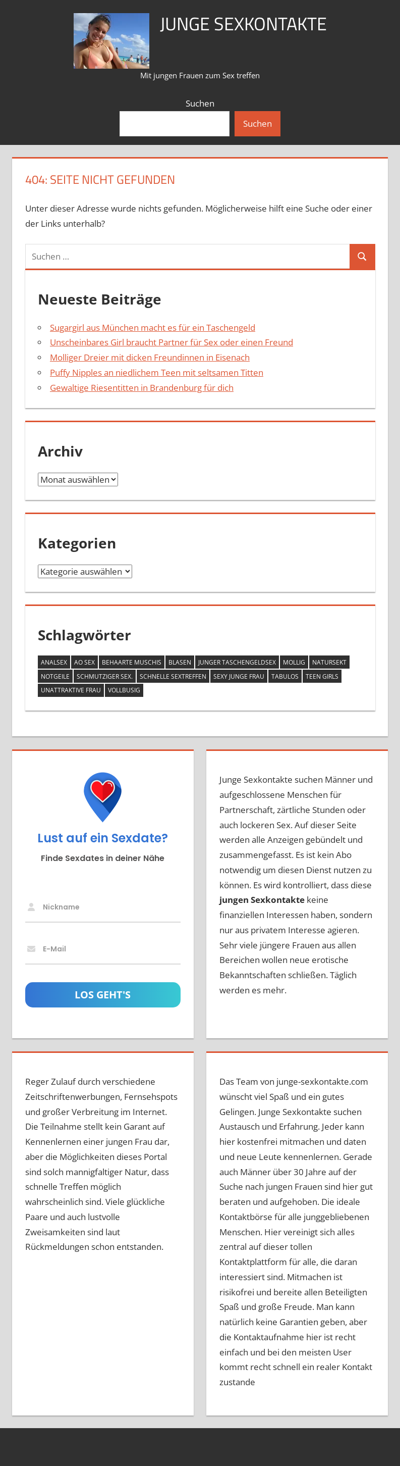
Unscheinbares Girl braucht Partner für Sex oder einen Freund (171, 342)
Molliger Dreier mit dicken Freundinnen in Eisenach (150, 357)
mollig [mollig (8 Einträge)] (294, 662)
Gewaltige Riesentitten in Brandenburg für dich (142, 387)
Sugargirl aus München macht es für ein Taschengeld (152, 327)
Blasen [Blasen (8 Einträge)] (179, 662)
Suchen (200, 103)
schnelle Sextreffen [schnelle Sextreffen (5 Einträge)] (173, 676)
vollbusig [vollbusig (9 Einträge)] (124, 690)
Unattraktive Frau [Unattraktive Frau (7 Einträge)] (71, 690)
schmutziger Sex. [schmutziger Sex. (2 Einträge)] (105, 676)
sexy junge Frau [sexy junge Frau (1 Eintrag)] (238, 676)
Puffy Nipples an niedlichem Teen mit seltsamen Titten (156, 372)
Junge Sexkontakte (243, 23)
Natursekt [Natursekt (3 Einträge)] (329, 662)
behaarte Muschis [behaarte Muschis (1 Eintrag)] (131, 662)
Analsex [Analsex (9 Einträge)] (54, 662)
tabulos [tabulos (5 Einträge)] (285, 676)
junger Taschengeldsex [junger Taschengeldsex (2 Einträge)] (237, 662)
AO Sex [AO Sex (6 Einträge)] (84, 662)
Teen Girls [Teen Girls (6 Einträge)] (322, 676)
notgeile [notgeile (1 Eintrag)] (55, 676)
